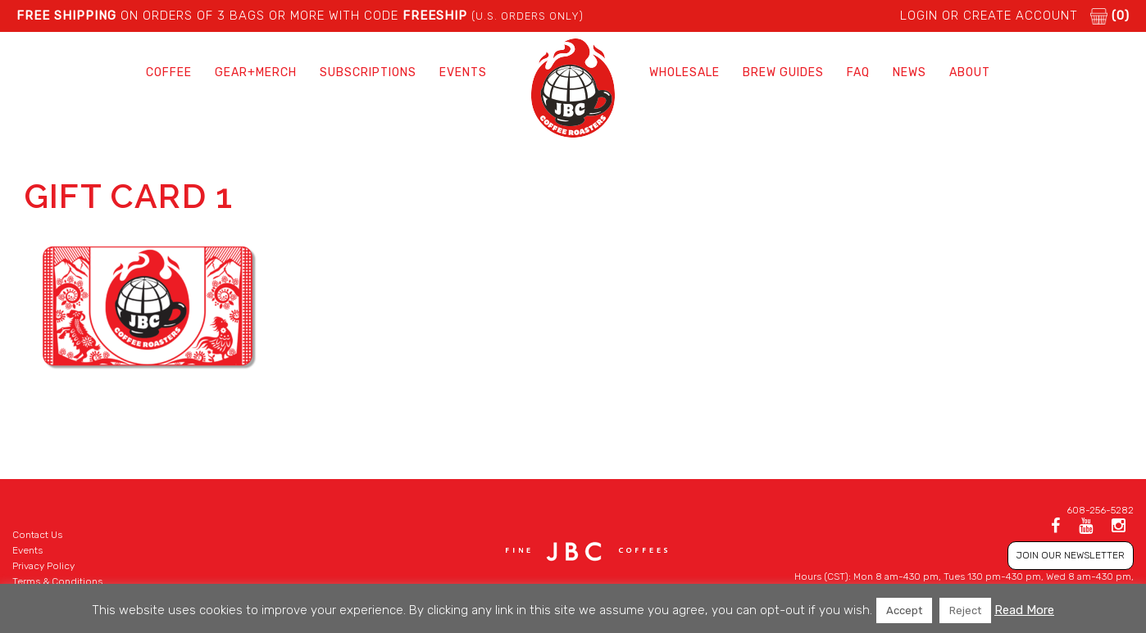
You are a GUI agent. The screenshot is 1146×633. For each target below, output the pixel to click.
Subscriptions (368, 72)
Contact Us (37, 534)
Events (463, 72)
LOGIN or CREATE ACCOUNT (989, 15)
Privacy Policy (43, 566)
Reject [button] (965, 610)
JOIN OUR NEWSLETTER (1070, 555)
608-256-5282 (1100, 510)
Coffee (169, 72)
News (909, 72)
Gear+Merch (256, 72)
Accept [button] (904, 610)
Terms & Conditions (57, 581)
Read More (1024, 610)
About (969, 72)
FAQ (858, 72)
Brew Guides (783, 72)
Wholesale (684, 72)
